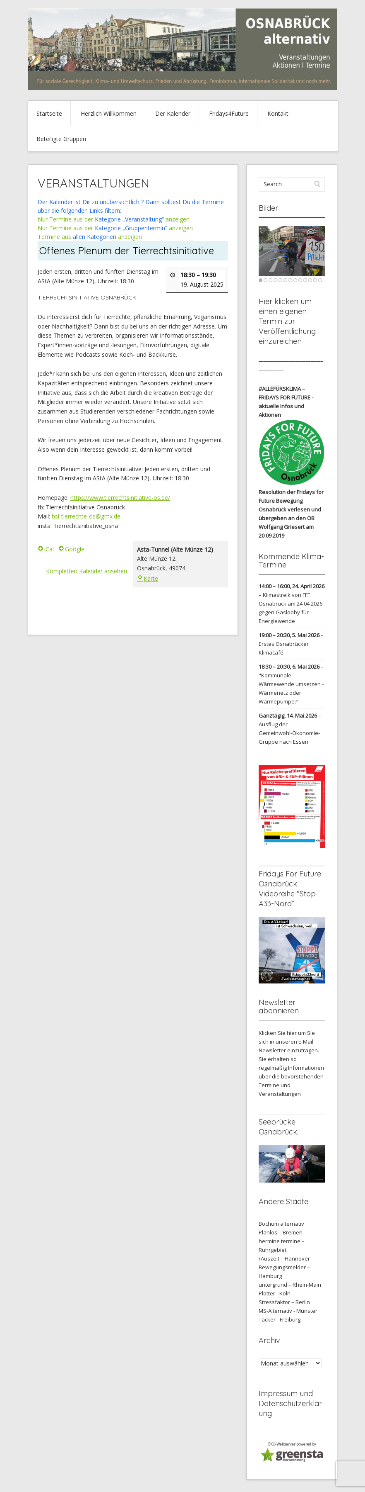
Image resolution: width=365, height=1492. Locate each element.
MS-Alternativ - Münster (288, 1310)
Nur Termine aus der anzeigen (114, 219)
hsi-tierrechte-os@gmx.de (86, 516)
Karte (147, 578)
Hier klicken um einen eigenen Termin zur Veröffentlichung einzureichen (287, 321)
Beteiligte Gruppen (61, 139)
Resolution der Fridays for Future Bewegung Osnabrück (291, 500)
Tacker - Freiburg (279, 1319)
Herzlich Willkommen (109, 113)
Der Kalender (172, 113)
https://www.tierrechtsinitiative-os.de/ (120, 497)
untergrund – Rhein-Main (290, 1284)
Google (71, 549)
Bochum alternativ (281, 1223)
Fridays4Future (229, 113)
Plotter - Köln (275, 1293)
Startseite (49, 113)
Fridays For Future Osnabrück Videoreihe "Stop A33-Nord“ (290, 888)
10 (305, 280)
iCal (46, 549)
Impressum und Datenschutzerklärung (290, 1403)
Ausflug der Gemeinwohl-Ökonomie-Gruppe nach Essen (289, 732)
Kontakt (277, 113)
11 (310, 280)
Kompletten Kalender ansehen (86, 571)
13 (320, 280)
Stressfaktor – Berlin (284, 1302)
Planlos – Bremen (281, 1232)
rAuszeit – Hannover (284, 1258)
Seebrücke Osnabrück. (278, 1127)
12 (315, 280)
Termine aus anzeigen (90, 237)
